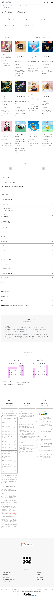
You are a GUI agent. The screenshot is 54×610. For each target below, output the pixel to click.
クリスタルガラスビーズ (8, 266)
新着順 (49, 37)
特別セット (4, 312)
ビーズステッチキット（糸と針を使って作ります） (16, 186)
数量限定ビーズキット (7, 307)
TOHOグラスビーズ (7, 277)
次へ (43, 168)
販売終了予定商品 (6, 302)
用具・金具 (4, 261)
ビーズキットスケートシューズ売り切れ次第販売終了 (6, 56)
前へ (11, 168)
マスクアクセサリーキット (9, 199)
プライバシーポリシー (6, 594)
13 (40, 168)
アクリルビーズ (5, 287)
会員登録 (37, 584)
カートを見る (38, 589)
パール (3, 292)
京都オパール (5, 246)
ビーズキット (5, 256)
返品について (4, 587)
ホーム (2, 7)
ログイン (37, 587)
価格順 (43, 37)
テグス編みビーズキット (10, 7)
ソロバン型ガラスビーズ (8, 282)
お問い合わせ (38, 591)
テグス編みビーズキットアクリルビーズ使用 (8, 225)
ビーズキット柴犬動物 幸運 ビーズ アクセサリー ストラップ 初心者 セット (33, 98)
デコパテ (3, 241)
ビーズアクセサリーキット (9, 236)
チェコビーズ (5, 272)
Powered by (27, 606)
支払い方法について (5, 589)
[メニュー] (52, 2)
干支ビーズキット (6, 231)
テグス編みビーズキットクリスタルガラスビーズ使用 (9, 211)
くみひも (3, 251)
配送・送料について (5, 584)
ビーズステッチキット (7, 204)
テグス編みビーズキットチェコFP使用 (8, 218)
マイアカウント (39, 582)
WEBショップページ (14, 396)
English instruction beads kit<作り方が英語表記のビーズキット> (19, 317)
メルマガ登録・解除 (22, 582)
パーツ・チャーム (6, 297)
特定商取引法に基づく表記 (7, 591)
